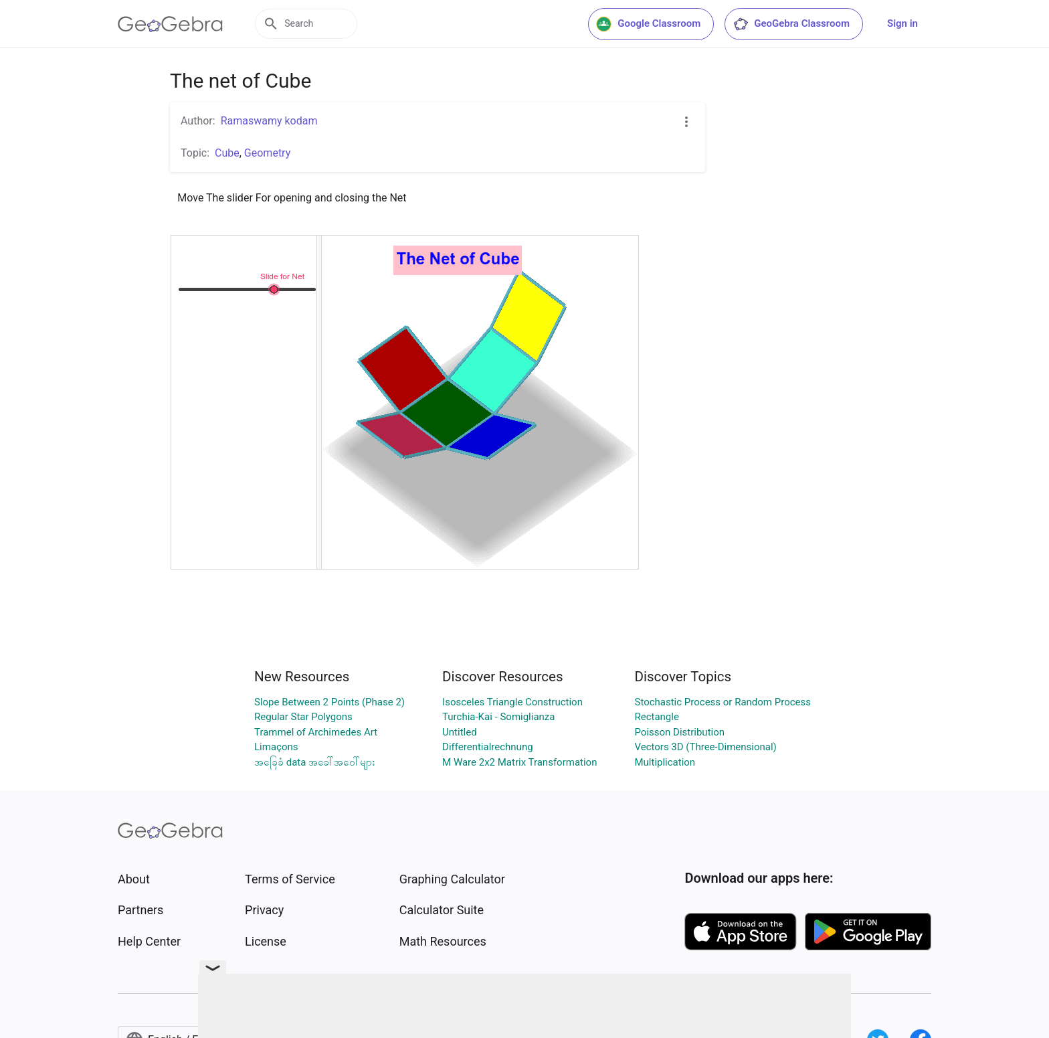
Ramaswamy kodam (269, 120)
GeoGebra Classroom (791, 24)
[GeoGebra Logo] (170, 24)
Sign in (902, 23)
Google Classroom (648, 24)
